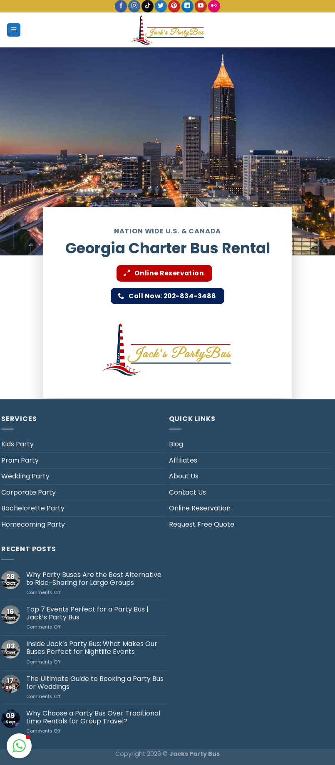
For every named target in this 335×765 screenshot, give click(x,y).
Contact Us (187, 492)
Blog (176, 444)
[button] (19, 745)
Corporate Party (28, 492)
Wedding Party (25, 476)
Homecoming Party (33, 524)
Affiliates (183, 460)
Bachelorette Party (33, 508)
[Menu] (14, 30)
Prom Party (20, 460)
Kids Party (17, 444)
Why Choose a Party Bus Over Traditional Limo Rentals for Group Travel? (93, 717)
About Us (184, 476)
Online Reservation (200, 508)
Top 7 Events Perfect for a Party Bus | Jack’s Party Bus (87, 613)
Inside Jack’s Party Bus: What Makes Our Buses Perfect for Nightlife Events (91, 648)
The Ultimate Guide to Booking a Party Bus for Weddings (95, 683)
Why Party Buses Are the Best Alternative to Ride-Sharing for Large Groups (93, 579)
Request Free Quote (201, 524)
